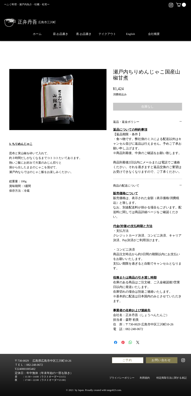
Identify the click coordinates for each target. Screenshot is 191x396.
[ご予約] (127, 360)
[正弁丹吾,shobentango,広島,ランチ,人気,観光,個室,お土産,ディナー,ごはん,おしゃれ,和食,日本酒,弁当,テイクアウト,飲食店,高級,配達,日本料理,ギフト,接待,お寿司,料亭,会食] (171, 5)
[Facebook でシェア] (115, 342)
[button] (181, 5)
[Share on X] (137, 342)
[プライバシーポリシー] (122, 378)
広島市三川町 (47, 22)
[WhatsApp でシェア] (130, 342)
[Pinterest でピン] (123, 342)
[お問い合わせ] (161, 360)
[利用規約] (145, 378)
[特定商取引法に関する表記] (172, 378)
